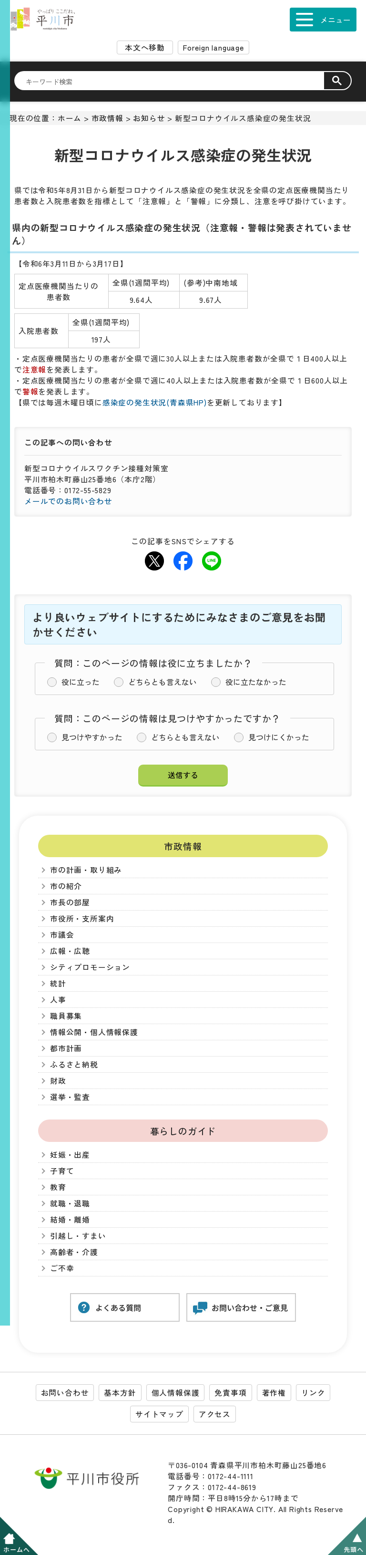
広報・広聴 (70, 950)
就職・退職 (70, 1203)
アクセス (215, 1414)
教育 (58, 1187)
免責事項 (230, 1392)
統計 (58, 983)
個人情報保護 (176, 1392)
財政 (58, 1080)
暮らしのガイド (183, 1130)
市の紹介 (66, 886)
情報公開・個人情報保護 (94, 1031)
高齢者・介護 (74, 1251)
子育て (62, 1170)
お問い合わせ (65, 1392)
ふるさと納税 (74, 1064)
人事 (58, 999)
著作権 (274, 1392)
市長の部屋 (70, 902)
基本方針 (120, 1392)
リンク (313, 1392)
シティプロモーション (90, 967)
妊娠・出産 (70, 1154)
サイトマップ (159, 1414)
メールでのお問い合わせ (68, 501)
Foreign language (213, 47)
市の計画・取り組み (86, 869)
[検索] (175, 81)
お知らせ (149, 118)
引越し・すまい (78, 1235)
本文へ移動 (145, 47)
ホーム (69, 118)
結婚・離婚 (70, 1219)
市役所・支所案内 (82, 918)
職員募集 (66, 1015)
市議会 (62, 934)
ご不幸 (62, 1268)
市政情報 (107, 118)
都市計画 (66, 1048)
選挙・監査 (70, 1096)
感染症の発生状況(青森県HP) (154, 402)
